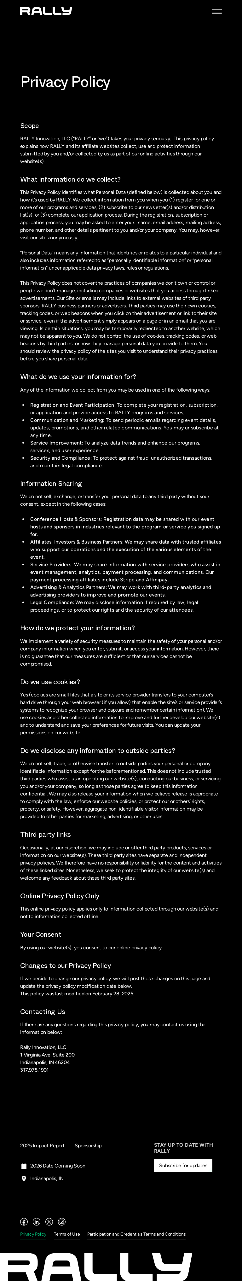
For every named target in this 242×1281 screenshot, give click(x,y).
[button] (216, 11)
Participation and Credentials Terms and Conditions (136, 1234)
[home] (46, 11)
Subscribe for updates (183, 1165)
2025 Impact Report (42, 1146)
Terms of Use (67, 1234)
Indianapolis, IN (46, 1178)
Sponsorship (88, 1146)
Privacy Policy (33, 1234)
